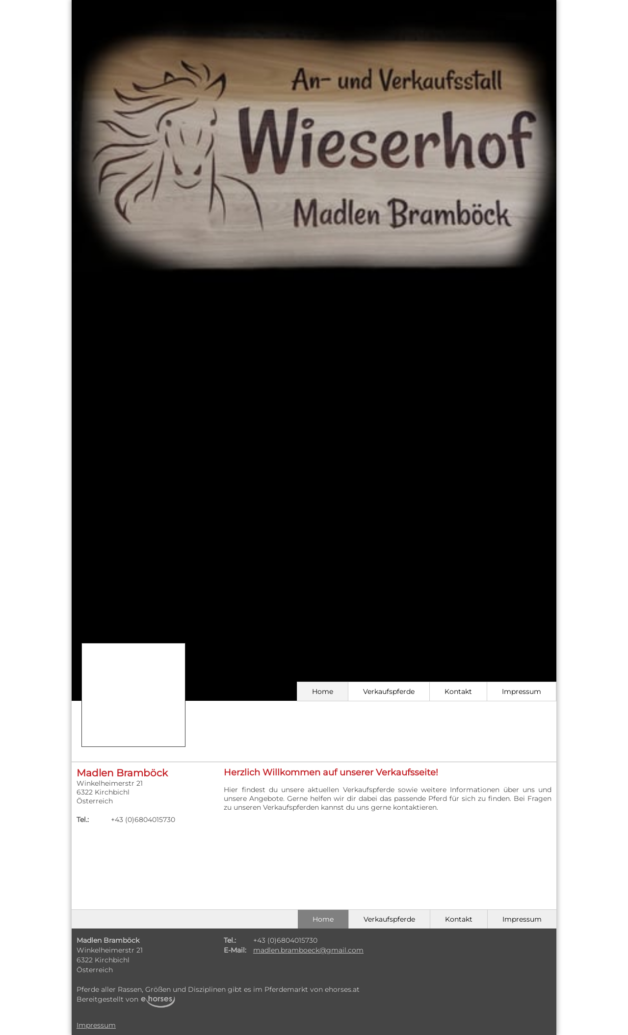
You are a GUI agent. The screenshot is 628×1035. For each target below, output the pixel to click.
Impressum (521, 691)
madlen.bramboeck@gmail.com (308, 950)
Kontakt (458, 691)
